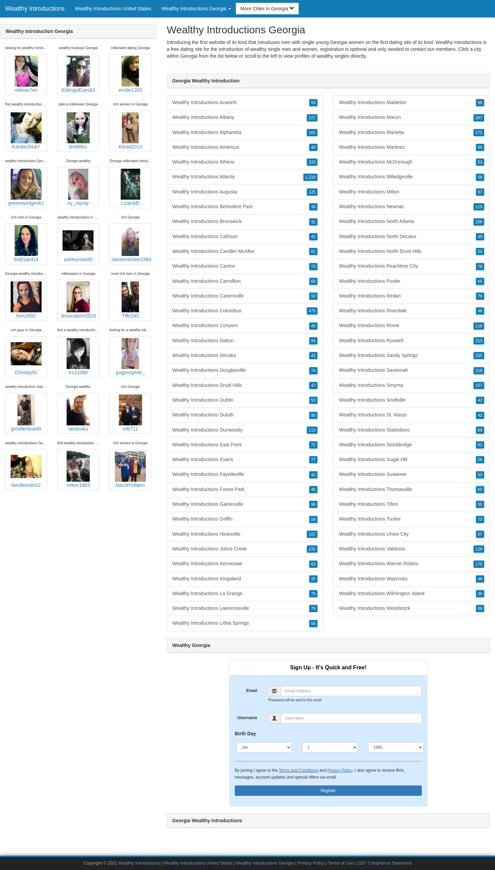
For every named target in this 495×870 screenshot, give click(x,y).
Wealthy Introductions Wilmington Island (411, 594)
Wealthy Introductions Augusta (245, 192)
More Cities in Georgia (267, 8)
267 (478, 117)
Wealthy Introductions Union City (411, 534)
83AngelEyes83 (78, 74)
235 (478, 355)
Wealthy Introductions (35, 8)
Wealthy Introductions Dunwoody (245, 430)
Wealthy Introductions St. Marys (411, 415)
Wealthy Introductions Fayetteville (245, 474)
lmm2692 (26, 300)
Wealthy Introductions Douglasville (245, 370)
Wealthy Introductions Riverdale (411, 311)
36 (480, 593)
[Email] (351, 691)
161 (312, 132)
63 (313, 564)
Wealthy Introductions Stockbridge (411, 445)
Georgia (189, 56)
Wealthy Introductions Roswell (411, 341)
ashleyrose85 (78, 243)
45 (313, 326)
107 (312, 534)
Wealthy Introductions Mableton (411, 103)
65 (480, 281)
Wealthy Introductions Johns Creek (245, 549)
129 (478, 549)
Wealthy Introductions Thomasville (411, 489)
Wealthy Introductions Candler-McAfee (245, 251)
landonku (78, 413)
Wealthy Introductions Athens (245, 162)
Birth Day (245, 733)
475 (312, 311)
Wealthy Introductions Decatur (245, 355)
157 (478, 385)
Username (247, 717)
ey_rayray (78, 187)
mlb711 (130, 413)
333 (312, 162)
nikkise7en (26, 74)
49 (313, 147)
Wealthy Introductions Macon (411, 117)
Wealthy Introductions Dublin (245, 400)
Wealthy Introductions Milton (411, 192)
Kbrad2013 (130, 130)
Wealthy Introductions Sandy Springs (411, 355)
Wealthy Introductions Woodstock (411, 608)
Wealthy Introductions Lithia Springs (245, 623)
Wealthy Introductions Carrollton (245, 281)
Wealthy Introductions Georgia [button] (196, 8)
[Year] (396, 747)
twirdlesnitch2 (26, 469)
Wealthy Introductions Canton (245, 266)
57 (480, 534)
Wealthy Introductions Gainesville (245, 504)
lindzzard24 (26, 243)
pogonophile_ (130, 356)
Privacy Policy (339, 770)
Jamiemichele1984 (131, 243)
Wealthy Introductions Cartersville (245, 296)
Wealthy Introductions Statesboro (411, 430)
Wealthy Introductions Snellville (411, 400)
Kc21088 (78, 356)
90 (313, 415)
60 (313, 281)
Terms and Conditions (298, 770)
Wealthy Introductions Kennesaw (245, 564)
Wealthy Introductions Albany (245, 117)
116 (478, 326)
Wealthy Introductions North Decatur (411, 237)
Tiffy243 (130, 300)
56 (313, 623)
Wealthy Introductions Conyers (245, 326)
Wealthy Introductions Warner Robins (411, 564)
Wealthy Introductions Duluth (245, 415)
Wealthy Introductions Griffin (245, 519)
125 (312, 192)
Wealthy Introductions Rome (411, 326)
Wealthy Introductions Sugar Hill (411, 460)
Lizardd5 (130, 187)
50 (313, 296)
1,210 (310, 177)
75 (313, 593)
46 (480, 311)
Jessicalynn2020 (78, 300)
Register (328, 790)
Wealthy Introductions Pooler (411, 281)
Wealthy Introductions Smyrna (411, 385)
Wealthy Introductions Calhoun (245, 237)
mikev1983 (78, 469)
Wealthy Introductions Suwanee (411, 474)
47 (313, 385)
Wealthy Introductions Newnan (411, 207)
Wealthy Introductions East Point (245, 445)
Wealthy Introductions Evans (245, 460)
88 (480, 102)
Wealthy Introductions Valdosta (411, 549)
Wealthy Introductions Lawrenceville (245, 608)
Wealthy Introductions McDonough (411, 162)
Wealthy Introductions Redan (411, 296)
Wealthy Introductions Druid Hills (245, 385)
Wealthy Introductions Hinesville (245, 534)
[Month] (264, 747)
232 (312, 549)
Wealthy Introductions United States (113, 8)
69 (480, 430)
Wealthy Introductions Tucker (411, 519)
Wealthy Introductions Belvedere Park (245, 207)
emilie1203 (130, 74)
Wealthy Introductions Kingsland (245, 579)
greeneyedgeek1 (26, 187)
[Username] (351, 718)
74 (313, 370)
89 (480, 147)
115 (478, 206)
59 (313, 102)
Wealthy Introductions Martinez (411, 147)
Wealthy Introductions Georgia (265, 863)
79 (313, 608)
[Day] (330, 747)
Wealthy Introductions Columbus (245, 311)
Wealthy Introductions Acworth (245, 103)
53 (313, 400)
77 (313, 459)
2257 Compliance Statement (384, 863)
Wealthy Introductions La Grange (245, 594)
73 (313, 266)
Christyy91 (26, 356)
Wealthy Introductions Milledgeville (411, 177)
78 (480, 266)
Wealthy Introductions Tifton (411, 504)
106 (478, 222)
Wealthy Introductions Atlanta (245, 177)
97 (480, 192)
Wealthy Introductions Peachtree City (411, 266)
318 (478, 370)
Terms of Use (340, 863)
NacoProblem (130, 469)
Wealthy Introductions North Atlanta (411, 221)
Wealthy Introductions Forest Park (245, 489)
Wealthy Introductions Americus (245, 147)
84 (313, 340)
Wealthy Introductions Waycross (411, 579)
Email (251, 690)
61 (313, 251)
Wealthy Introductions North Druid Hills (411, 251)
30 (313, 206)
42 (313, 236)
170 (478, 564)
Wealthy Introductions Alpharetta (245, 132)
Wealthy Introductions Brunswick (245, 221)
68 (480, 608)
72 (313, 445)
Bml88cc (78, 130)
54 (480, 251)
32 (313, 222)
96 (313, 504)
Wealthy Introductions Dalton (245, 341)
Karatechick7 (26, 130)
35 (313, 579)
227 (312, 117)
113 (312, 430)
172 (478, 132)
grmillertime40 (26, 413)
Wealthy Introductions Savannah (411, 370)
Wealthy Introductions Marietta (411, 132)
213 (478, 340)
